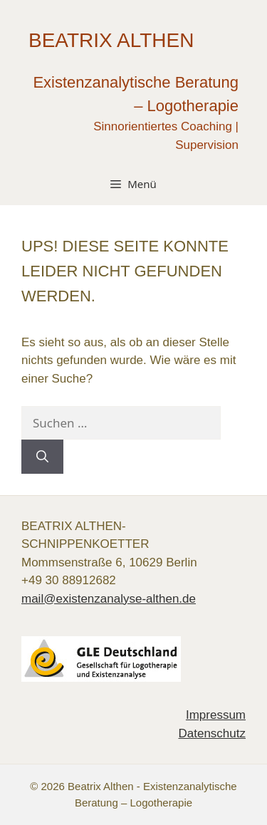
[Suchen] (42, 457)
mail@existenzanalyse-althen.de (108, 599)
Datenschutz (212, 733)
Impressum (216, 715)
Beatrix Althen (111, 40)
